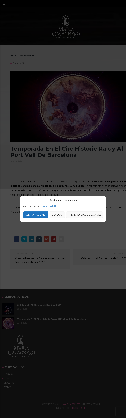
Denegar (57, 214)
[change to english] (48, 206)
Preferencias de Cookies (84, 214)
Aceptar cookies (36, 214)
